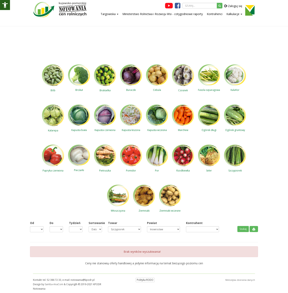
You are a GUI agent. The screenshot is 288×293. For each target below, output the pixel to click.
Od (32, 223)
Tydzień (74, 223)
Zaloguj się (233, 6)
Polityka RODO (145, 280)
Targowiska (109, 14)
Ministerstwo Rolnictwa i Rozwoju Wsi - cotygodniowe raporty (162, 14)
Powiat (152, 223)
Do (51, 223)
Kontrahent (194, 223)
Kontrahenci (214, 14)
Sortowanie (95, 223)
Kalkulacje (234, 14)
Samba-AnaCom (54, 284)
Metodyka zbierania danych (240, 279)
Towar (112, 223)
